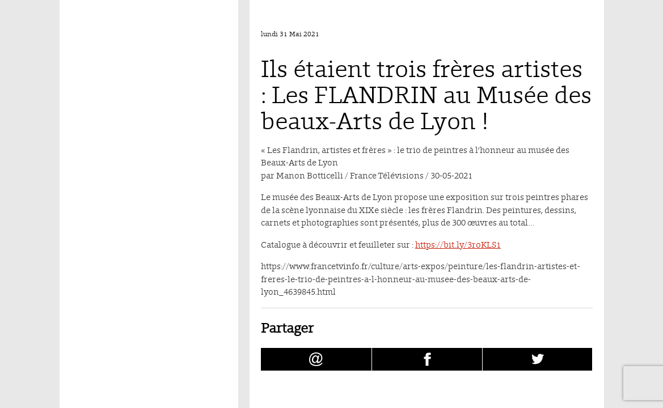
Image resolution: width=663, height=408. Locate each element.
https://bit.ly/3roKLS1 (458, 244)
